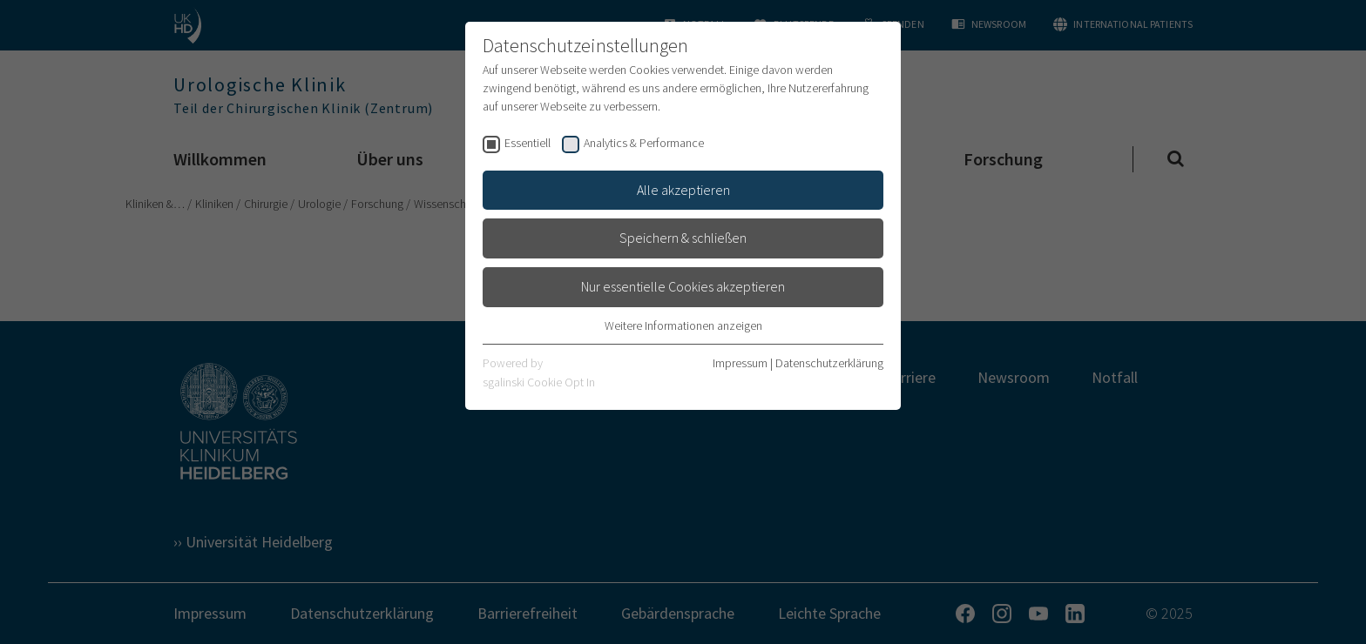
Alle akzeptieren (683, 189)
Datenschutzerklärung (829, 363)
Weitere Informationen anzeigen (683, 325)
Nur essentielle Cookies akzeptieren (683, 286)
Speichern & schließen (683, 237)
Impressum (740, 363)
